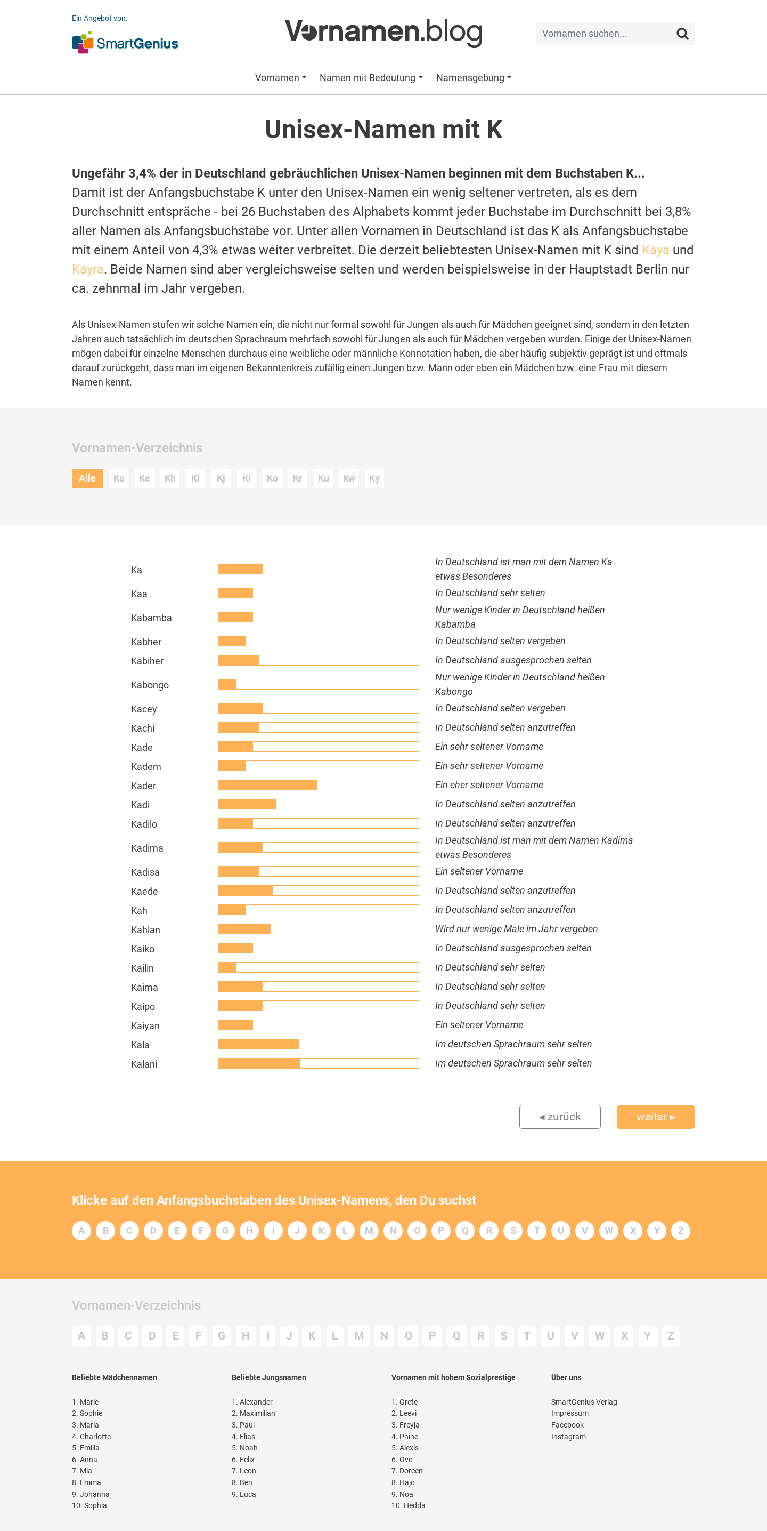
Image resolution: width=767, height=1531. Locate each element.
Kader (143, 785)
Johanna (91, 1494)
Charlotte (91, 1436)
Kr (298, 478)
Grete (404, 1402)
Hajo (403, 1482)
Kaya (656, 250)
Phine (404, 1436)
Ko (272, 478)
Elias (243, 1436)
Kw (349, 478)
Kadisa (145, 872)
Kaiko (142, 949)
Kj (221, 478)
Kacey (144, 709)
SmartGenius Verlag (584, 1402)
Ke (144, 478)
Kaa (139, 593)
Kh (170, 478)
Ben (242, 1482)
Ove (401, 1459)
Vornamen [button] (277, 77)
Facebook (567, 1425)
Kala (140, 1045)
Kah (139, 910)
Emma (86, 1482)
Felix (243, 1459)
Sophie (87, 1413)
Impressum (570, 1413)
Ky (374, 478)
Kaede (144, 891)
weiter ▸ (656, 1116)
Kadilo (144, 824)
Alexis (405, 1448)
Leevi (404, 1413)
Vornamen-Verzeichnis (136, 1305)
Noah (245, 1448)
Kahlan (145, 929)
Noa (402, 1494)
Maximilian (253, 1413)
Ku (323, 478)
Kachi (142, 728)
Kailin (142, 968)
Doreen (407, 1471)
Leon (244, 1471)
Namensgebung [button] (470, 77)
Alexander (252, 1402)
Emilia (86, 1448)
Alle (87, 478)
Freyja (405, 1425)
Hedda (408, 1505)
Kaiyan (145, 1025)
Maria (85, 1425)
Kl (246, 478)
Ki (195, 478)
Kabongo (150, 685)
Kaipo (143, 1006)
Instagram (568, 1436)
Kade (142, 747)
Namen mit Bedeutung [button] (367, 77)
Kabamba (151, 617)
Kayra (88, 269)
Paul (243, 1425)
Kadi (140, 805)
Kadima (147, 848)
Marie (85, 1402)
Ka (119, 478)
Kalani (144, 1064)
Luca (244, 1494)
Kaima (144, 987)
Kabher (146, 641)
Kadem (146, 766)
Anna (84, 1459)
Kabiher (147, 661)
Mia (82, 1471)
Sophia (89, 1505)
